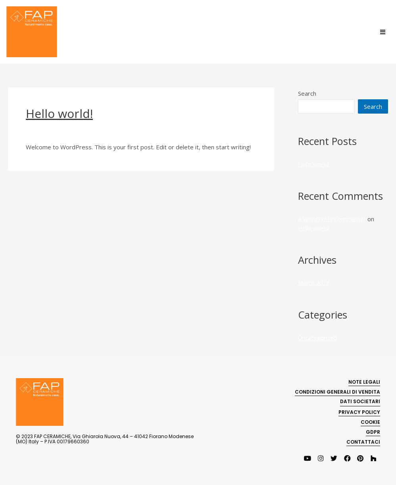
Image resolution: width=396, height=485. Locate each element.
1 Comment (42, 131)
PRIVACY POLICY (359, 411)
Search (307, 93)
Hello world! (59, 113)
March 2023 (314, 282)
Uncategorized (83, 131)
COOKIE (370, 420)
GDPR (373, 430)
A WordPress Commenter (333, 219)
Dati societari (360, 400)
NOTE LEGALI (364, 380)
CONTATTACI (363, 440)
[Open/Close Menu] (383, 32)
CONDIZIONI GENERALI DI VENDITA (337, 390)
